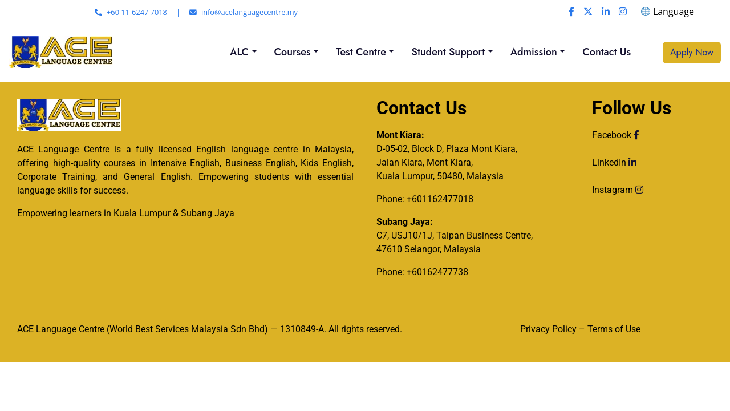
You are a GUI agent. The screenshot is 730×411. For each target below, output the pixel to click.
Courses (292, 52)
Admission (533, 52)
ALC (239, 52)
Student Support (448, 52)
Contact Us (606, 52)
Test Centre (361, 52)
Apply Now (691, 52)
